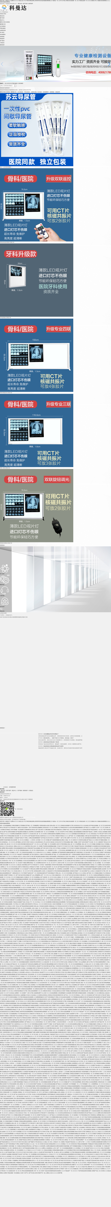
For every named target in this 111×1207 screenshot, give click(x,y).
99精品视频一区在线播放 (13, 1173)
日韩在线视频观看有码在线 (19, 848)
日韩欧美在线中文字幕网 (95, 1032)
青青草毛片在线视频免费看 (13, 968)
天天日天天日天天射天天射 (17, 1142)
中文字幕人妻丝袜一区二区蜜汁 (46, 1127)
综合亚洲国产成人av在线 (87, 871)
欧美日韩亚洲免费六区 (53, 958)
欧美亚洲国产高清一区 (60, 1061)
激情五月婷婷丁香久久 (61, 1100)
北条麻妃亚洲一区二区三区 (91, 976)
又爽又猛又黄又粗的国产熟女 (92, 836)
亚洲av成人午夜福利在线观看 (41, 906)
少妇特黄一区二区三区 (30, 883)
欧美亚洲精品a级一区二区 (83, 833)
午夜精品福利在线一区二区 (70, 1026)
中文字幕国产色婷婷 (26, 873)
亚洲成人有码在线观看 (50, 856)
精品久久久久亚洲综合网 (82, 829)
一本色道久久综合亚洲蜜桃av (78, 1096)
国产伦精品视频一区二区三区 (29, 1115)
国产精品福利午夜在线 (33, 836)
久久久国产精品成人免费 (68, 922)
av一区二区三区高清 (69, 1090)
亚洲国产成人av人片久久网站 (95, 945)
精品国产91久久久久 (45, 972)
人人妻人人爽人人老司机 (36, 1125)
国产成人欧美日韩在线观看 (99, 958)
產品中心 (2, 20)
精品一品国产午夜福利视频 (47, 1104)
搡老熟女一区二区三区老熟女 (50, 1075)
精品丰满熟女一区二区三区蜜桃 (7, 984)
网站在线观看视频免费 (11, 1051)
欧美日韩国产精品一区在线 (41, 1138)
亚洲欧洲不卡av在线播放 (15, 900)
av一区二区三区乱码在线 (11, 867)
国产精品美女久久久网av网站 (94, 1044)
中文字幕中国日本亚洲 (67, 1135)
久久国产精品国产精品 (88, 1013)
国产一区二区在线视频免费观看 (21, 893)
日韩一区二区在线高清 (86, 995)
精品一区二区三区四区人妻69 (89, 1075)
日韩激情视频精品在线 (97, 1001)
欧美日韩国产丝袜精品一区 (101, 1013)
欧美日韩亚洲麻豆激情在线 (24, 844)
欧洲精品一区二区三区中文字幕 (53, 1140)
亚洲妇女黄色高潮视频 (68, 1131)
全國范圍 (55, 591)
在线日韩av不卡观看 (79, 976)
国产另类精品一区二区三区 (43, 1133)
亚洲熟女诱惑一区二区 (70, 953)
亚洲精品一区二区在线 (79, 1077)
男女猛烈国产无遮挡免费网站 (61, 947)
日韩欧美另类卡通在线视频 (98, 929)
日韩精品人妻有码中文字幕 (34, 933)
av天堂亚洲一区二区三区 (67, 883)
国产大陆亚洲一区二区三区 (47, 877)
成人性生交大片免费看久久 (96, 1123)
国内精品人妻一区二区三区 (61, 939)
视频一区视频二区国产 (76, 842)
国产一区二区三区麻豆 (36, 918)
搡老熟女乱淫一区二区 (93, 912)
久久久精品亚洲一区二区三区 (48, 962)
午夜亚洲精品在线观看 (36, 1024)
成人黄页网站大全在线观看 (33, 831)
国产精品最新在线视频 (20, 831)
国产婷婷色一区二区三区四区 (18, 883)
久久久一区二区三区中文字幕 (17, 980)
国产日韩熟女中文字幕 (81, 972)
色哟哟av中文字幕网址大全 (64, 951)
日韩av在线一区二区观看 (36, 846)
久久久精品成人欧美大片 (16, 856)
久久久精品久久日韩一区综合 (12, 906)
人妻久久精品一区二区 (36, 908)
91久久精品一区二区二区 (8, 1057)
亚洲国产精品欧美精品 (32, 1003)
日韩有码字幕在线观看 (61, 858)
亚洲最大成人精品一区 (18, 922)
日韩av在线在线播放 (22, 1003)
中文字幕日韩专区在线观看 (17, 945)
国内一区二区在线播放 (82, 941)
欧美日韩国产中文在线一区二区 (90, 842)
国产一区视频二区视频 (53, 1088)
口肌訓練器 (20, 83)
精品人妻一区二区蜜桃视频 (87, 898)
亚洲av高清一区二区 (55, 825)
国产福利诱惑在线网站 (104, 1102)
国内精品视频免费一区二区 (11, 1140)
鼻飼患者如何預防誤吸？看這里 (51, 742)
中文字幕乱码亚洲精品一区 (88, 1146)
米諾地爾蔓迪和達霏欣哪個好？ (51, 734)
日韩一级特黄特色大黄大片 (16, 1148)
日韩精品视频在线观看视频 (103, 1127)
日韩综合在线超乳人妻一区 (97, 935)
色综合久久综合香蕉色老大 (37, 842)
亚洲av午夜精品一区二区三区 (41, 1111)
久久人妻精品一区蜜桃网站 (50, 852)
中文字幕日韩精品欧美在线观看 (61, 889)
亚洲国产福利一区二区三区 (102, 924)
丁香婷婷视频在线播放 (90, 989)
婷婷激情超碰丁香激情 (104, 1030)
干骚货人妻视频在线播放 (89, 879)
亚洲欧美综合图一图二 (86, 991)
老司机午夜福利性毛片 (84, 1016)
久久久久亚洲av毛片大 (38, 852)
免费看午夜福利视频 (5, 840)
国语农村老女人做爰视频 (19, 995)
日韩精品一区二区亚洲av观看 (60, 1009)
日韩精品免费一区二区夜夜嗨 (54, 869)
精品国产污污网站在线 (29, 869)
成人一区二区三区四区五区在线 (44, 904)
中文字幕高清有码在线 (46, 1069)
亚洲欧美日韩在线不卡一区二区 (88, 854)
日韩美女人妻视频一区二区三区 (81, 1049)
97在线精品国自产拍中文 (103, 989)
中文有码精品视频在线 (7, 995)
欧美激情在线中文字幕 (26, 912)
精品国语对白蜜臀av (76, 1075)
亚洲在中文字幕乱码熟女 (37, 1061)
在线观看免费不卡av (39, 993)
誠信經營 (55, 602)
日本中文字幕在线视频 (24, 924)
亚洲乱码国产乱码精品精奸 (47, 939)
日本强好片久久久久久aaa (15, 931)
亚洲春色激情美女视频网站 (54, 833)
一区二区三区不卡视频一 (69, 937)
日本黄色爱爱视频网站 (38, 1055)
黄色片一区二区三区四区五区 (14, 1042)
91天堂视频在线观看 (52, 860)
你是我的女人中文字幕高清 (81, 1090)
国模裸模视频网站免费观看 (17, 1022)
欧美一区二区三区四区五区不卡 (12, 976)
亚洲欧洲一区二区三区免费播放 (32, 877)
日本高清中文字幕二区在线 (88, 1080)
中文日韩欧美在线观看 (7, 943)
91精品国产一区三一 (11, 1096)
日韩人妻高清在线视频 (7, 838)
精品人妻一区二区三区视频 (88, 844)
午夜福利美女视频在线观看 (22, 982)
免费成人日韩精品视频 (32, 927)
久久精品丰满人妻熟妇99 (86, 1166)
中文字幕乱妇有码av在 (47, 1044)
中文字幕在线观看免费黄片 (99, 962)
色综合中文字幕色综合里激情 (42, 935)
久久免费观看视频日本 (39, 997)
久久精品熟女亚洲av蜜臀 (51, 951)
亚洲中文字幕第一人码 (53, 1022)
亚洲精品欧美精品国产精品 (84, 929)
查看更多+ (2, 545)
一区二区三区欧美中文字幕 (97, 955)
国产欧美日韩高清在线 (21, 974)
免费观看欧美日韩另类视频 (60, 893)
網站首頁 (20, 3)
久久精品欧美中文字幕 (51, 871)
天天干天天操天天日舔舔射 (72, 848)
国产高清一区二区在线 (42, 931)
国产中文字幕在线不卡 (11, 827)
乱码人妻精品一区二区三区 (68, 1140)
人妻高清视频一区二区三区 (6, 1061)
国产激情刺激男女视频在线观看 (65, 852)
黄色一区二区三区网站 (21, 984)
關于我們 (25, 3)
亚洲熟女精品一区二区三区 (103, 883)
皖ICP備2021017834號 (29, 817)
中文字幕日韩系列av (31, 966)
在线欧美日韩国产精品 (15, 912)
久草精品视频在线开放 (44, 1003)
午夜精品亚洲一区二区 (45, 885)
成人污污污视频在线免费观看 (103, 939)
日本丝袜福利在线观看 (73, 1003)
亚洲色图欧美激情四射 (7, 1119)
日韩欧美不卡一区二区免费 (91, 1018)
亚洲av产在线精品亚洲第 (21, 1080)
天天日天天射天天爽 (89, 918)
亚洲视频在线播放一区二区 (81, 937)
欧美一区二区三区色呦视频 (47, 831)
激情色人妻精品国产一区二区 (74, 896)
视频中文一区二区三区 (77, 1164)
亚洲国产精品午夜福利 (55, 883)
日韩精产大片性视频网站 (68, 916)
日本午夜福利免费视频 (58, 1090)
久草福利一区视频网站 (91, 883)
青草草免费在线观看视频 (25, 1160)
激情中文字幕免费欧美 (33, 1127)
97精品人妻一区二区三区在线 (78, 1162)
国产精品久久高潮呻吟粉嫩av (50, 1092)
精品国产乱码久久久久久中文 (93, 1148)
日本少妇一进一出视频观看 (45, 898)
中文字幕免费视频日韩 (99, 904)
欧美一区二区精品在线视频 (78, 989)
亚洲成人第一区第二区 (102, 1024)
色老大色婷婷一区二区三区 (53, 929)
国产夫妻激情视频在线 (55, 840)
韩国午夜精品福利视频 (51, 1032)
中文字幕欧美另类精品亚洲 (30, 896)
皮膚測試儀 (2, 30)
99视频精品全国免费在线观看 (23, 1162)
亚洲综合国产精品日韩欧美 (103, 838)
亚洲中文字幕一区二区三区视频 (82, 1094)
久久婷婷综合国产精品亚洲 (42, 960)
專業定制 (55, 610)
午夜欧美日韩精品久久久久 (61, 836)
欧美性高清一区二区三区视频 (50, 827)
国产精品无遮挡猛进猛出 (87, 1009)
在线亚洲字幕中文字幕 (92, 972)
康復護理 (2, 38)
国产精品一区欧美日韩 (56, 966)
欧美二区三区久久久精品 (20, 947)
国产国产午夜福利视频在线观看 (73, 1020)
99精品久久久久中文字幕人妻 (82, 910)
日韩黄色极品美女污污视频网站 (44, 1016)
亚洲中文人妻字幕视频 (63, 1073)
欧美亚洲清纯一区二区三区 (33, 1067)
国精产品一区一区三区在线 (37, 924)
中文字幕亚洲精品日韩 (84, 1115)
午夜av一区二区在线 (29, 1113)
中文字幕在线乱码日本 (23, 1013)
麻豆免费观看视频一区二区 (64, 1075)
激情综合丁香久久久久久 (19, 943)
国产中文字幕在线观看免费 (88, 860)
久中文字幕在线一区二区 (43, 883)
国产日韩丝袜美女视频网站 (35, 827)
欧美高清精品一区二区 (41, 1022)
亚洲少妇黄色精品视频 (91, 1077)
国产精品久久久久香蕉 (92, 840)
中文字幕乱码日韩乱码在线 (11, 858)
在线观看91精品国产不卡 (68, 1077)
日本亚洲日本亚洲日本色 (45, 1005)
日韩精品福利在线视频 (48, 1156)
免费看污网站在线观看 (7, 848)
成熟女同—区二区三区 (94, 1053)
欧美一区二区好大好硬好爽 (42, 1034)
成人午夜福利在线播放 (99, 1063)
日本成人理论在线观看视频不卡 (14, 1034)
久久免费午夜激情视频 (41, 920)
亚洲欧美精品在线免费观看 (58, 902)
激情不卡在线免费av (7, 972)
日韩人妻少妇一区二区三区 (10, 844)
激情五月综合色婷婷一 (23, 827)
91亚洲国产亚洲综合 (66, 949)
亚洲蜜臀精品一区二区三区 (78, 968)
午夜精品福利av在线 (44, 825)
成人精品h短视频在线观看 (83, 865)
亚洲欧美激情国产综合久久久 (102, 1121)
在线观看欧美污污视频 (20, 978)
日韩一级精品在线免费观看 (56, 1131)
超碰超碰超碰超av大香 (64, 1036)
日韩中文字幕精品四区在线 (82, 885)
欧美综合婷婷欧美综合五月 (66, 1113)
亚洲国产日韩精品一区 (9, 875)
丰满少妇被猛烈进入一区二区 (59, 875)
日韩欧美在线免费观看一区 (27, 989)
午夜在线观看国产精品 (5, 885)
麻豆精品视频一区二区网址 (85, 1003)
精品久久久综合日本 (87, 958)
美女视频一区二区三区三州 (11, 1044)
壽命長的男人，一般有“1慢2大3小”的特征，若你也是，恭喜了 (59, 738)
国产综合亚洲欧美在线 (91, 970)
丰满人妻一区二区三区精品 (70, 1111)
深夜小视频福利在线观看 (14, 1111)
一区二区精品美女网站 (78, 927)
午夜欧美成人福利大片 (90, 1127)
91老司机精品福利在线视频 (72, 902)
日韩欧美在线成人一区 (41, 850)
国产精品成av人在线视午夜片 (90, 1022)
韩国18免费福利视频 (35, 987)
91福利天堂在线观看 (96, 1119)
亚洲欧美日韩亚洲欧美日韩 (79, 1113)
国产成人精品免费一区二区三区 (49, 867)
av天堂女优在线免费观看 (28, 860)
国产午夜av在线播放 (91, 978)
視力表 (6, 83)
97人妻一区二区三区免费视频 (24, 1009)
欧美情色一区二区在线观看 (16, 1150)
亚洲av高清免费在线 (87, 887)
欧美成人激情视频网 (66, 850)
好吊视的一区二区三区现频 (42, 840)
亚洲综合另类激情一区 (27, 1158)
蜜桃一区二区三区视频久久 (9, 852)
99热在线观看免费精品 (86, 1086)
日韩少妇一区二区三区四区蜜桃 (13, 1055)
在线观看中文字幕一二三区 (54, 850)
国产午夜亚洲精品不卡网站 (51, 873)
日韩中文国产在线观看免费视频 (93, 850)
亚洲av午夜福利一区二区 (38, 891)
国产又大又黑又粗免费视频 (55, 955)
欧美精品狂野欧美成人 (26, 1146)
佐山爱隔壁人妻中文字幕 (78, 918)
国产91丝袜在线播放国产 (70, 974)
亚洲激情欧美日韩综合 (29, 829)
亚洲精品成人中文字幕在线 (55, 906)
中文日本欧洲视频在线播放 (98, 987)
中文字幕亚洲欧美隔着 (45, 1135)
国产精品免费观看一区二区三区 (70, 955)
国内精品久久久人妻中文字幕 (43, 953)
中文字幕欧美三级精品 (104, 972)
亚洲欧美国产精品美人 (87, 831)
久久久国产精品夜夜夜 (74, 939)
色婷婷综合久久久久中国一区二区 (22, 1024)
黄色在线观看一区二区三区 (17, 840)
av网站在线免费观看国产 (34, 838)
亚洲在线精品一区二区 (40, 910)
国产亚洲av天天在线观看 (20, 927)
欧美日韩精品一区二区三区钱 (61, 900)
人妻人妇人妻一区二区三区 (33, 885)
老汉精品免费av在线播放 (41, 1077)
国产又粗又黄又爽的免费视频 (46, 964)
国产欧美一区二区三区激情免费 (99, 1040)
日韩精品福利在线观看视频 (50, 1018)
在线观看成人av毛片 (31, 980)
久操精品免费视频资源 (98, 875)
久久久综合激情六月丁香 (79, 978)
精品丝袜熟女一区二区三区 (20, 1127)
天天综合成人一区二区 (29, 953)
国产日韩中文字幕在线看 (15, 1158)
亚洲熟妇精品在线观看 (94, 1140)
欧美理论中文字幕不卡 (76, 920)
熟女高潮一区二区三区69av (21, 836)
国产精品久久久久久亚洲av (79, 873)
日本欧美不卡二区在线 (27, 833)
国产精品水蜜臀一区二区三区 (67, 910)
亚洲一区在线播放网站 (10, 933)
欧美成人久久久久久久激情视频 (69, 833)
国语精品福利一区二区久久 (86, 848)
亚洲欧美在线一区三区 (64, 958)
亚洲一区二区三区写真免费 (40, 976)
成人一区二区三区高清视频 (65, 873)
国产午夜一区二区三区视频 (19, 914)
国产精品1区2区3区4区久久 (48, 838)
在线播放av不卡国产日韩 (96, 906)
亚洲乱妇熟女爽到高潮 (75, 1071)
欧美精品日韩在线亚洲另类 (57, 974)
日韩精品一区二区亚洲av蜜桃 (25, 951)
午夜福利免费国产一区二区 (81, 1140)
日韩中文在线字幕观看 (104, 1059)
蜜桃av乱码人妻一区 (92, 999)
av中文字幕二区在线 (5, 1022)
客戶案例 (2, 40)
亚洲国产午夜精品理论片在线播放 (35, 914)
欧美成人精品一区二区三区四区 (30, 900)
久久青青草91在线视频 (5, 1154)
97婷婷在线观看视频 (89, 867)
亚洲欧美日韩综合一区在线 (16, 958)
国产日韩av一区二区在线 (11, 871)
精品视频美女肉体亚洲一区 (98, 889)
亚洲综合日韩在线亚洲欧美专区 (55, 995)
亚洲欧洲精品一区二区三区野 (92, 1051)
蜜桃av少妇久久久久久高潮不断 (22, 846)
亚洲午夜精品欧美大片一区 (74, 1158)
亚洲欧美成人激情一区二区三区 (24, 955)
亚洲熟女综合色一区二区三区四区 (80, 1032)
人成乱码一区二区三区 (13, 850)
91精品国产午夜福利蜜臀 (23, 854)
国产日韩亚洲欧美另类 (20, 1067)
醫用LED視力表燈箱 (5, 22)
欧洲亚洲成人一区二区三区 (27, 910)
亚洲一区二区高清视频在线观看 (21, 962)
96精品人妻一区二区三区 (68, 1053)
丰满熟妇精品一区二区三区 (9, 854)
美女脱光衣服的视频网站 (78, 1102)
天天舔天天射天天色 (24, 858)
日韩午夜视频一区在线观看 (17, 829)
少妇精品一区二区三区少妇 (26, 976)
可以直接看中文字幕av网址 (57, 1133)
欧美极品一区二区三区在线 (7, 1166)
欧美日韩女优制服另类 (56, 829)
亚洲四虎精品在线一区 (101, 854)
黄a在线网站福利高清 (10, 982)
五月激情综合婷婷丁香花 (71, 935)
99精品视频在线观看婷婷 (44, 984)
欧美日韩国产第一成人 (40, 1173)
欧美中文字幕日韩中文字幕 (60, 964)
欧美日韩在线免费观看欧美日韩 (101, 877)
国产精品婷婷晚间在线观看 (26, 906)
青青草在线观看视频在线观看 (43, 1086)
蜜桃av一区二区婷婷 (29, 935)
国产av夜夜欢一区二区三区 (77, 1051)
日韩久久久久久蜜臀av (32, 1030)
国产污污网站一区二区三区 (54, 931)
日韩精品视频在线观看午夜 (8, 1030)
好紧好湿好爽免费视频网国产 (10, 951)
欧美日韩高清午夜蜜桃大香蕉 (99, 991)
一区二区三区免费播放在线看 (16, 896)
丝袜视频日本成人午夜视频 (102, 844)
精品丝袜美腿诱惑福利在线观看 (89, 947)
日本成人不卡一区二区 (31, 902)
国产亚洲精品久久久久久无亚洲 (93, 1138)
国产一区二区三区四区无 (13, 1040)
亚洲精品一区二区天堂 (23, 1092)
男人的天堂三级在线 (49, 842)
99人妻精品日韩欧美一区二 (84, 935)
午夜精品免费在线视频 (85, 1109)
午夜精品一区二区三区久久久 (68, 1123)
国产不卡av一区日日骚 (17, 1077)
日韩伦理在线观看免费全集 (90, 914)
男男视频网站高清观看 (79, 883)
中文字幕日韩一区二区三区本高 (59, 1166)
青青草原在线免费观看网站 (26, 1011)
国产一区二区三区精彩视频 (55, 1138)
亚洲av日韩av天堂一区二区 (53, 910)
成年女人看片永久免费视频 (54, 949)
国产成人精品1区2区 (20, 1020)
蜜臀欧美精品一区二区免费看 (33, 862)
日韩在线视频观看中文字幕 (69, 865)
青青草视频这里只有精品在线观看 (30, 1005)
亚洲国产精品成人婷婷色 (16, 1007)
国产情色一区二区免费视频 (30, 1154)
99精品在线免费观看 (33, 1080)
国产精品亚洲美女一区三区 (95, 829)
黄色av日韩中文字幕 (28, 856)
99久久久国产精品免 (5, 929)
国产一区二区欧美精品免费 (38, 873)
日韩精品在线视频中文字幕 (67, 825)
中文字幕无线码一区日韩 (96, 885)
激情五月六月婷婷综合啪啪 (79, 840)
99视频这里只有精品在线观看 (83, 869)
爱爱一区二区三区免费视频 (70, 945)
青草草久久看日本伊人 (50, 891)
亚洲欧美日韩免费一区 (102, 978)
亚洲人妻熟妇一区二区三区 (23, 1084)
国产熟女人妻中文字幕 (99, 898)
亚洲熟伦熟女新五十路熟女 (86, 902)
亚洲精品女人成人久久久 (92, 1131)
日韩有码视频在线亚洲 (38, 912)
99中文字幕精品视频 (9, 836)
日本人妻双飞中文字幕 (40, 860)
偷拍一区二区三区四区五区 (36, 893)
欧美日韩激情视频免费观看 (11, 970)
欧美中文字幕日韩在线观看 (16, 1135)
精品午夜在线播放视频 (27, 937)
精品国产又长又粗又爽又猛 (43, 966)
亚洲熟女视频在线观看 (79, 1138)
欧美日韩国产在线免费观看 (82, 1123)
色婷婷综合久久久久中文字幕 (47, 836)
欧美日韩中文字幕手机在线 (94, 1026)
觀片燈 (10, 83)
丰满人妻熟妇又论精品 (69, 972)
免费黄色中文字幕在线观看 (101, 918)
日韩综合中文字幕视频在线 (82, 966)
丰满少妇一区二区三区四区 (17, 953)
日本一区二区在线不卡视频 (19, 862)
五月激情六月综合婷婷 (99, 848)
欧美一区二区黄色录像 (67, 1138)
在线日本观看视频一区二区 (59, 904)
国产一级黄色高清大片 (14, 873)
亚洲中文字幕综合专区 (16, 937)
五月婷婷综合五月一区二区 (60, 879)
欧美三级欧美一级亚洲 (57, 1026)
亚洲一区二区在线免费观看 (50, 993)
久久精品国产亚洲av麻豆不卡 (69, 931)
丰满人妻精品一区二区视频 (75, 856)
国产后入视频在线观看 (83, 1034)
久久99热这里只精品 (19, 1133)
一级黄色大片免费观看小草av (16, 960)
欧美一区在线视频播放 (5, 825)
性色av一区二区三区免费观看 (44, 902)
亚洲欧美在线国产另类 (40, 989)
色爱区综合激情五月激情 (81, 922)
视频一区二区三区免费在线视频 (10, 1138)
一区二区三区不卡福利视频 (62, 924)
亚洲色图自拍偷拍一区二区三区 (27, 850)
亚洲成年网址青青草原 (35, 962)
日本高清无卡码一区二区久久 (49, 943)
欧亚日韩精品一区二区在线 (48, 1046)
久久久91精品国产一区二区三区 (86, 881)
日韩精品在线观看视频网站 (73, 1086)
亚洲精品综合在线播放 (65, 1063)
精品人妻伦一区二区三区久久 (27, 1107)
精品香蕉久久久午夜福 (7, 966)
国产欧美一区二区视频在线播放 (76, 836)
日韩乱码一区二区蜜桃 (58, 1142)
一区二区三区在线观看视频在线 (75, 964)
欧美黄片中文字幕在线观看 (9, 1084)
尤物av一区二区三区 (27, 1042)
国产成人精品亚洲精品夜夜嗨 (75, 879)
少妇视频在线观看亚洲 (29, 960)
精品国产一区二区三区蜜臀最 (94, 1042)
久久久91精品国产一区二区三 (82, 1011)
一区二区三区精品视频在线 (40, 1102)
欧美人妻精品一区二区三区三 (61, 877)
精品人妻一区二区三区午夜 (78, 850)
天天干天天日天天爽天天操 (63, 982)
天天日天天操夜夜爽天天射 (8, 1080)
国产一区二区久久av (36, 844)
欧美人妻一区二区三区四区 (40, 833)
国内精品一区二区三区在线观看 (85, 933)
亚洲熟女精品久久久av (5, 1082)
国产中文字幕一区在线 (103, 999)
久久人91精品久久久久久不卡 (30, 1150)
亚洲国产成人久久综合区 (86, 858)
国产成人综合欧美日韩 (19, 1094)
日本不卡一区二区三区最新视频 (7, 1129)
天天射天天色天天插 (44, 922)
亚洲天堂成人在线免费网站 (21, 1038)
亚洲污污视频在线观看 (82, 1111)
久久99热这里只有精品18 (55, 922)
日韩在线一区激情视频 (81, 1059)
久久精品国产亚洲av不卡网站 (20, 838)
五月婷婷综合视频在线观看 (6, 893)
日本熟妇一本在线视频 (26, 968)
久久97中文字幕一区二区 (21, 881)
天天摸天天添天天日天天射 (101, 881)
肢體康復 (2, 36)
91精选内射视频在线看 (9, 1162)
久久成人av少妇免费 (26, 887)
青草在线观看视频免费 (7, 1090)
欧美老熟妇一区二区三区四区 (93, 968)
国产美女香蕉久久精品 (64, 920)
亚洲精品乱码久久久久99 (29, 958)
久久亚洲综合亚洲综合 (41, 995)
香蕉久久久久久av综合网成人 (76, 900)
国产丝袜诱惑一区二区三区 (85, 1133)
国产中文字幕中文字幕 (43, 1131)
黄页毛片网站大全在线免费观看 (35, 1001)
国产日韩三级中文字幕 (46, 848)
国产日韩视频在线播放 (103, 891)
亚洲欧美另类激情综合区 (74, 1009)
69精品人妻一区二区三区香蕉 (22, 1057)
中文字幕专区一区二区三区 (28, 1034)
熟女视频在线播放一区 (74, 889)
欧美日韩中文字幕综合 (67, 906)
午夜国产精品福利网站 (81, 960)
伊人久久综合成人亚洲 (51, 1096)
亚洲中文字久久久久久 (75, 1121)
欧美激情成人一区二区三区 (8, 842)
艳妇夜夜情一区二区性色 (73, 858)
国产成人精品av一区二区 (74, 947)
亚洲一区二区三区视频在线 (72, 1168)
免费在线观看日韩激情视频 (63, 1146)
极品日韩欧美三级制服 (75, 943)
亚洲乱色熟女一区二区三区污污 (34, 943)
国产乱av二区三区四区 (100, 860)
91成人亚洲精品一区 (33, 984)
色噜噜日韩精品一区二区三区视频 (92, 862)
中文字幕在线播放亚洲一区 (72, 904)
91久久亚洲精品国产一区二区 (7, 1104)
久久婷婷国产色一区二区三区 (61, 1104)
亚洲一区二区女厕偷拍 (47, 879)
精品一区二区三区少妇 (52, 1160)
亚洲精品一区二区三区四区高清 (69, 1144)
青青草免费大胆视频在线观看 (79, 993)
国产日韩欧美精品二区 (79, 852)
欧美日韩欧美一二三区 (64, 1022)
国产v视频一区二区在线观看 (49, 844)
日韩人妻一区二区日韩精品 (50, 914)
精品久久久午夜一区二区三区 (29, 1059)
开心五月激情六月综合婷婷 (41, 1007)
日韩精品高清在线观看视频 (63, 891)
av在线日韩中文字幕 (37, 1009)
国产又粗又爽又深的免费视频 (55, 937)
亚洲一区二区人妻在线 (23, 1109)
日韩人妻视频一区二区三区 (57, 953)
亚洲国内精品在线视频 (102, 914)
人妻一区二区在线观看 (57, 1030)
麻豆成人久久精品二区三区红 (45, 1142)
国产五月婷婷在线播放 (11, 997)
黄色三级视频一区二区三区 (84, 980)
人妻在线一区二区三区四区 (38, 887)
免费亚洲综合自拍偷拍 (43, 927)
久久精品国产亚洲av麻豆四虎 (92, 1160)
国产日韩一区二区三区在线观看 (23, 908)
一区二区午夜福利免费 (5, 1053)
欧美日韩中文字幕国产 (27, 1102)
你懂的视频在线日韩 (21, 939)
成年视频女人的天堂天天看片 (22, 842)
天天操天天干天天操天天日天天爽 (65, 846)
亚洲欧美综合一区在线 (37, 1018)
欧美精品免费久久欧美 (39, 871)
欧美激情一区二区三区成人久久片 (18, 1001)
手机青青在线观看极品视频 (49, 846)
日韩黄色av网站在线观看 (104, 1036)
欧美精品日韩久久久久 (30, 1053)
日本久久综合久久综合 (95, 953)
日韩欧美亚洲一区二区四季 (13, 989)
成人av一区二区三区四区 (36, 1036)
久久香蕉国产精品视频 (27, 1071)
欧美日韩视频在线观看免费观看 (90, 949)
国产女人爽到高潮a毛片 (11, 1075)
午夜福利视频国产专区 (8, 1024)
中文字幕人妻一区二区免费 (41, 916)
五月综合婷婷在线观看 (93, 941)
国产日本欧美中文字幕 (29, 920)
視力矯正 (2, 32)
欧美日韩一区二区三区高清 (97, 908)
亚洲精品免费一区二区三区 (28, 1065)
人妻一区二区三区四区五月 (92, 1055)
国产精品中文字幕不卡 (56, 978)
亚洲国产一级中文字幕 (60, 838)
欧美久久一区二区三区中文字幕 (25, 871)
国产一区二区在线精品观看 (17, 920)
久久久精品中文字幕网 (91, 1088)
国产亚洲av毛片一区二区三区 (68, 1059)
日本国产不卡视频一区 (18, 941)
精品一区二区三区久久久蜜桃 (79, 1042)
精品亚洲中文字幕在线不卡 (40, 1113)
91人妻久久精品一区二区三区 (97, 910)
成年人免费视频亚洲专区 (54, 999)
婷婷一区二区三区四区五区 (63, 1028)
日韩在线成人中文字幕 (95, 833)
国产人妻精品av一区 (48, 893)
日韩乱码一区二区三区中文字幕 (16, 935)
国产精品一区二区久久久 (98, 980)
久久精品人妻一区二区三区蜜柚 (92, 964)
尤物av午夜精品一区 (73, 881)
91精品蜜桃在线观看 (96, 869)
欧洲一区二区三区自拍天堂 (83, 953)
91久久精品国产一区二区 (73, 1166)
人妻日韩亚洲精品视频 (9, 908)
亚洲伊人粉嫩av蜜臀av (35, 1057)
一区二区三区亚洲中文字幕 (61, 831)
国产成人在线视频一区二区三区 (65, 1098)
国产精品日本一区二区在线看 (17, 964)
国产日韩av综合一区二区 (79, 970)
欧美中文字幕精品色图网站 (21, 1166)
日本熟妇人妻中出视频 (95, 1016)
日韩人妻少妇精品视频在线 (35, 879)
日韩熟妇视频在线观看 (57, 1150)
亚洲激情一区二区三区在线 (94, 922)
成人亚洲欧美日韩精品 (105, 912)
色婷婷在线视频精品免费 (30, 999)
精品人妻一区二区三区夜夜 (87, 1038)
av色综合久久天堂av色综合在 (32, 972)
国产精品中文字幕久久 (7, 922)
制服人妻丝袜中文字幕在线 (71, 1125)
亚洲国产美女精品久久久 (14, 916)
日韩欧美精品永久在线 (62, 856)
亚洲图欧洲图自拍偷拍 (56, 1117)
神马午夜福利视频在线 (44, 974)
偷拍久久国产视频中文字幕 (31, 1142)
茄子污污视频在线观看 (100, 943)
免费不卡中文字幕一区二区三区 (74, 838)
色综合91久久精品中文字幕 (96, 1154)
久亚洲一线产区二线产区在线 (27, 1173)
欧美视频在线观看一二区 (46, 1090)
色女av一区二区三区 (102, 1162)
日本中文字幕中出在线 (61, 962)
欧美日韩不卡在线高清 (55, 1123)
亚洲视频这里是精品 (23, 889)
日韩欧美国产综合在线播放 (33, 848)
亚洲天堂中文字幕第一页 (8, 1036)
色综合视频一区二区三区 (9, 865)
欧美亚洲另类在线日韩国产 (64, 1096)
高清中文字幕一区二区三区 (64, 862)
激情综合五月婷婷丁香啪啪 (63, 991)
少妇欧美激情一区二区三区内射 (40, 955)
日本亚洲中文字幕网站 (76, 958)
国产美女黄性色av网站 (9, 1100)
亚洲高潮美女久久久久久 (18, 1026)
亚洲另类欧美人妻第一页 (62, 1129)
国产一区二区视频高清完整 (60, 1080)
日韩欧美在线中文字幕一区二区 (76, 1018)
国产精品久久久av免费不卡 (90, 827)
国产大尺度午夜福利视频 (77, 862)
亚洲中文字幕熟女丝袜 (61, 1158)
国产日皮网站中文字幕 (100, 867)
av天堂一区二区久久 (53, 1102)
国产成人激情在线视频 (9, 831)
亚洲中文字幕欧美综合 (23, 867)
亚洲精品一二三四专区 (30, 840)
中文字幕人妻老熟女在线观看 (7, 1038)
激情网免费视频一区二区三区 (60, 881)
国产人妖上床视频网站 (34, 875)
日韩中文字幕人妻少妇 (58, 1038)
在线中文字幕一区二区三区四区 (69, 980)
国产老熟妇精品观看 (52, 1098)
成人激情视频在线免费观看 (89, 838)
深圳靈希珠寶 (12, 787)
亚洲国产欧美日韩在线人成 (8, 978)
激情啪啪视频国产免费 (29, 1032)
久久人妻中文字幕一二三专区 (45, 896)
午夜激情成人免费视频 (95, 1115)
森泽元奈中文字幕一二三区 (99, 1071)
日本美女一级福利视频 (45, 865)
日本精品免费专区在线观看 (98, 984)
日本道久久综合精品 (31, 995)
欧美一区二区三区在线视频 (103, 1152)
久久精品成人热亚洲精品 (21, 865)
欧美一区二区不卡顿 (82, 1117)
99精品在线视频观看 (98, 856)
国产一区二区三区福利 (102, 827)
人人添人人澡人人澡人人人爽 (9, 939)
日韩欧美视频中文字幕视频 (18, 825)
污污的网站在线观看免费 (15, 833)
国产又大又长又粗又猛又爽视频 (68, 960)
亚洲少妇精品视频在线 (42, 1088)
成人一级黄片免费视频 (15, 1065)
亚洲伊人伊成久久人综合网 (55, 1007)
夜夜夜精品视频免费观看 (63, 871)
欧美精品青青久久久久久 (55, 1144)
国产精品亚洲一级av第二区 (103, 1020)
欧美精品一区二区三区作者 (13, 1156)
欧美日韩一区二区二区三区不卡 (49, 862)
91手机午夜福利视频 (73, 1100)
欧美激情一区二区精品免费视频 (72, 1038)
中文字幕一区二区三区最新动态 (69, 1040)
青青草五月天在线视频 (89, 900)
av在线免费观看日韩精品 (10, 1009)
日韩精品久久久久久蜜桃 (90, 927)
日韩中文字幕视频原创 (54, 1107)
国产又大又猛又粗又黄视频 (45, 1020)
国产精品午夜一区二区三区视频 (94, 1007)
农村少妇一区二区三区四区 (99, 896)
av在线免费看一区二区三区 (69, 869)
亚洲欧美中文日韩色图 (103, 951)
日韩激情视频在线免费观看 (21, 879)
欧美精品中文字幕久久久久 (69, 1117)
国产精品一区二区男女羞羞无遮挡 (60, 854)
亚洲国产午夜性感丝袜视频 (31, 922)
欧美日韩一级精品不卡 (20, 1030)
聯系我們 (30, 3)
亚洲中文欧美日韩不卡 (34, 1109)
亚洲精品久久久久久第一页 (72, 1005)
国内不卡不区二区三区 (49, 1001)
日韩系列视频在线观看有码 (64, 989)
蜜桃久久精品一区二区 (66, 840)
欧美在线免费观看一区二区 (17, 869)
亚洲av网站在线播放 (87, 856)
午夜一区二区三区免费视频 (15, 860)
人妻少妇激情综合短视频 (101, 879)
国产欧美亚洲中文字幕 (60, 1001)
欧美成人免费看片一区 (9, 918)
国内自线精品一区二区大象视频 (77, 1055)
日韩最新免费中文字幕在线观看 (23, 918)
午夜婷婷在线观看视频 (55, 980)
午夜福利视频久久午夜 (34, 1038)
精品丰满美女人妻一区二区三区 (87, 1067)
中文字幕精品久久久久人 (100, 1005)
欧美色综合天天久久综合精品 (81, 825)
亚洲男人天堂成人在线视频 (100, 831)
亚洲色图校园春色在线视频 (42, 1049)
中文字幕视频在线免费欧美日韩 (81, 906)
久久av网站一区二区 (8, 962)
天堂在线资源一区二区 (86, 889)
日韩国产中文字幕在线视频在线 (67, 1107)
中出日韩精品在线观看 (39, 1164)
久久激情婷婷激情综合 (17, 999)
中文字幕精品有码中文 (63, 827)
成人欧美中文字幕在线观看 (29, 931)
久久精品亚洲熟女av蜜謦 (88, 1046)
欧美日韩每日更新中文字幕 (69, 941)
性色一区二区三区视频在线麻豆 (16, 877)
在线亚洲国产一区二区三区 (90, 1164)
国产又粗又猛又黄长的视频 (22, 875)
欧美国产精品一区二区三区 (42, 980)
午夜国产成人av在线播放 (71, 984)
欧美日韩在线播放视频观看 (76, 827)
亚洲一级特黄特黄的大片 (6, 1032)
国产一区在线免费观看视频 (84, 1040)
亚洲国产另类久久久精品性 (58, 1005)
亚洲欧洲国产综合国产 (17, 1154)
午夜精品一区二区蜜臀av (96, 865)
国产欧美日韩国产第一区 (49, 1152)
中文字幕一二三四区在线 (6, 941)
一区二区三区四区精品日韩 (49, 1013)
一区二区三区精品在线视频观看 (75, 893)
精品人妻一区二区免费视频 (74, 844)
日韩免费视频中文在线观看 (91, 846)
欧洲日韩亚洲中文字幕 (30, 904)
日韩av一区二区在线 (98, 858)
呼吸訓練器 (2, 28)
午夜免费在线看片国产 (95, 1049)
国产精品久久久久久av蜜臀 (93, 1113)
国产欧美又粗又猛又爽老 (73, 875)
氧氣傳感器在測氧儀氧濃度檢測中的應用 (53, 746)
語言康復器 (2, 26)
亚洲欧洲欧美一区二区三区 (85, 875)
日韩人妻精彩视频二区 (46, 1057)
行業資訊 (2, 42)
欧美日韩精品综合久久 (42, 1154)
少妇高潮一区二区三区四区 (64, 860)
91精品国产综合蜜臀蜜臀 (6, 914)
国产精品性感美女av (23, 1117)
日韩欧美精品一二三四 (10, 955)
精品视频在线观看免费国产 (51, 1055)
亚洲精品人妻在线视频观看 (75, 831)
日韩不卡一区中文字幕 (29, 1049)
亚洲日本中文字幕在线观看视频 (25, 1051)
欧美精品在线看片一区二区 (33, 939)
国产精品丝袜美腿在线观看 (37, 1162)
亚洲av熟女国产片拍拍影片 (35, 1075)
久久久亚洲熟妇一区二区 (81, 912)
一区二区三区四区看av (36, 1073)
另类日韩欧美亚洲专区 (41, 999)
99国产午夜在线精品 (75, 877)
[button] (109, 64)
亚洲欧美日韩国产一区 (75, 871)
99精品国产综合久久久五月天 (57, 1034)
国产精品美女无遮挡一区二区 (62, 1024)
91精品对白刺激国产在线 (19, 902)
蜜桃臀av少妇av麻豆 (82, 945)
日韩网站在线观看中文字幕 (9, 1018)
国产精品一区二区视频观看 (32, 825)
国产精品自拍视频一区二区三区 (97, 825)
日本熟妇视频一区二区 (92, 993)
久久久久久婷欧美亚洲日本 (43, 1053)
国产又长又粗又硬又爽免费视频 (102, 982)
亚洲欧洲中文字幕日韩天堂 (33, 1069)
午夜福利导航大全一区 (49, 924)
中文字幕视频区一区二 (73, 1084)
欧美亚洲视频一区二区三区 (68, 966)
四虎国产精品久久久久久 (17, 929)
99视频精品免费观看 (71, 885)
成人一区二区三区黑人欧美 (76, 914)
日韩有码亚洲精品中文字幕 (20, 991)
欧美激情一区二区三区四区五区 (58, 1086)
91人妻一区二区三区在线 (54, 976)
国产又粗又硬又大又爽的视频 (43, 829)
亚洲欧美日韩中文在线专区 (23, 1168)
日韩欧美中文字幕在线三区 (35, 1013)
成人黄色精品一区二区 (57, 1065)
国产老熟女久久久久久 (30, 1022)
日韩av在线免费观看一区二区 (35, 991)
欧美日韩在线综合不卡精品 (40, 937)
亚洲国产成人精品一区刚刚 (81, 916)
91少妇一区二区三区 (55, 1011)
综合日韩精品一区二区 (33, 889)
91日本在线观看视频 (18, 949)
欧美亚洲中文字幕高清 (18, 1090)
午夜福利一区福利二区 (105, 1051)
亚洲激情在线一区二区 (35, 982)
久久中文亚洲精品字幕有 (70, 1150)
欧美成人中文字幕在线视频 (45, 1030)
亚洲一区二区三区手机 (64, 1051)
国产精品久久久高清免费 (18, 972)
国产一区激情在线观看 (74, 854)
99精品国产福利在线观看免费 (72, 898)
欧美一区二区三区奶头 (76, 1022)
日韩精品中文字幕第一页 (35, 867)
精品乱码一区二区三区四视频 (102, 1080)
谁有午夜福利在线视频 (97, 1109)
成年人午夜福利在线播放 (30, 1133)
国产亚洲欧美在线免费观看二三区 (59, 1003)
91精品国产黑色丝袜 (79, 846)
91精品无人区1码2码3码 (26, 891)
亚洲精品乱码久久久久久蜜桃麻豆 (100, 1125)
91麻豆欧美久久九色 (30, 1098)
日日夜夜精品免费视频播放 (16, 898)
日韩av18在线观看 (61, 933)
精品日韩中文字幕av (52, 1071)
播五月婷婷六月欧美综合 (43, 1123)
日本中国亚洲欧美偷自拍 (50, 1028)
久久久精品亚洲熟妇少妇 (49, 858)
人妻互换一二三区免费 (14, 1063)
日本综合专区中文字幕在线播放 (62, 842)
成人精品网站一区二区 (49, 1061)
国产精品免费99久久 (80, 1030)
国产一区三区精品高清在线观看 (24, 852)
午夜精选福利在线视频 (51, 989)
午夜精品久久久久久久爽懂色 (77, 867)
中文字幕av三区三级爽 (18, 904)
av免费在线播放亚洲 (51, 1146)
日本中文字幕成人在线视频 (59, 848)
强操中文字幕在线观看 (45, 854)
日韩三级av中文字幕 (9, 947)
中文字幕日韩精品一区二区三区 (60, 987)
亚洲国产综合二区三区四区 (69, 829)
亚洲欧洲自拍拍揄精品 (100, 1038)
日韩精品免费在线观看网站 (25, 1121)
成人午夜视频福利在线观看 (37, 1028)
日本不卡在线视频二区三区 (19, 1131)
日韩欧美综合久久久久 (66, 927)
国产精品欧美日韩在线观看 (93, 997)
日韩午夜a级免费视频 (77, 949)
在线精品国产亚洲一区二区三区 (83, 908)
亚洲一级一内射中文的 (90, 924)
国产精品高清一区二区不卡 (35, 1092)
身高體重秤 (2, 34)
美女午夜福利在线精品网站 (90, 893)
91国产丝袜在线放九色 (72, 1061)
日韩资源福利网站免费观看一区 (41, 1011)
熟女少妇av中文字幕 (50, 1158)
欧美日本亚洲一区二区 (28, 929)
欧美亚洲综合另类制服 (33, 881)
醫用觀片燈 (2, 24)
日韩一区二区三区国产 (39, 1171)
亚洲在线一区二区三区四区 (86, 904)
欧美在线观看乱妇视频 (47, 947)
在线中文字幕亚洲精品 (61, 844)
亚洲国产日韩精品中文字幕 (99, 1133)
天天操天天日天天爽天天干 (46, 881)
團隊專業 (55, 580)
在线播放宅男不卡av (21, 1088)
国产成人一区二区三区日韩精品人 (69, 929)
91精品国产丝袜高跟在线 (58, 898)
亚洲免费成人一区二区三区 (95, 1098)
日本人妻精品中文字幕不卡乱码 (86, 1100)
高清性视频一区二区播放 (15, 1146)
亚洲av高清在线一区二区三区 (88, 1020)
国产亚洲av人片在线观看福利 (30, 898)
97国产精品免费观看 (50, 887)
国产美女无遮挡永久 (35, 854)
